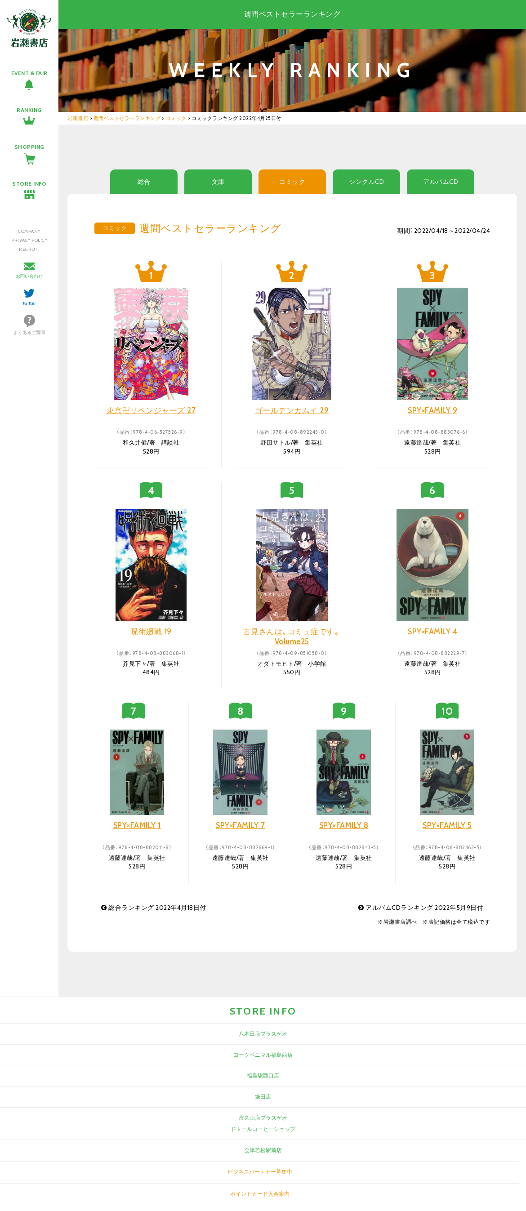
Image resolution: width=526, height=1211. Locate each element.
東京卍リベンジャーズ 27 (151, 410)
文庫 (218, 182)
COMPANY (29, 231)
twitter (29, 303)
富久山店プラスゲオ (263, 1117)
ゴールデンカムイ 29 (292, 410)
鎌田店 (263, 1096)
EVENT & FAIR (29, 73)
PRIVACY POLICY (29, 240)
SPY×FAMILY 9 (432, 410)
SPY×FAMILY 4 (432, 631)
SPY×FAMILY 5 (447, 825)
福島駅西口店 (263, 1075)
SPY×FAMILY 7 (240, 825)
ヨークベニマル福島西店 (263, 1054)
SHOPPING (29, 146)
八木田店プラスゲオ (263, 1033)
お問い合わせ (29, 276)
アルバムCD (440, 182)
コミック (292, 182)
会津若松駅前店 (263, 1150)
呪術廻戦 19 (151, 631)
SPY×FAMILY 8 (344, 825)
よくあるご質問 (29, 332)
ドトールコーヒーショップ (263, 1129)
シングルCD (366, 182)
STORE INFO (29, 183)
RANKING (29, 110)
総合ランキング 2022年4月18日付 (153, 908)
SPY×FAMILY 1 (137, 825)
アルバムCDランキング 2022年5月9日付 (420, 908)
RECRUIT (29, 249)
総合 (144, 182)
